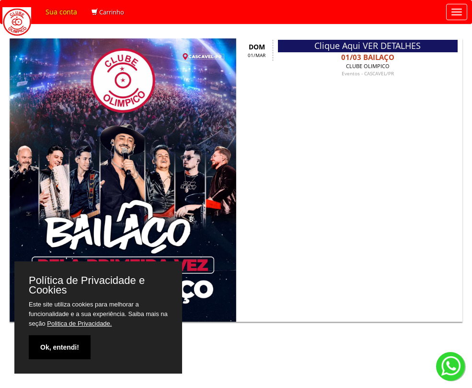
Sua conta (61, 11)
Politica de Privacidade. (79, 323)
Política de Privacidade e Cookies (87, 285)
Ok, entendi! (59, 347)
